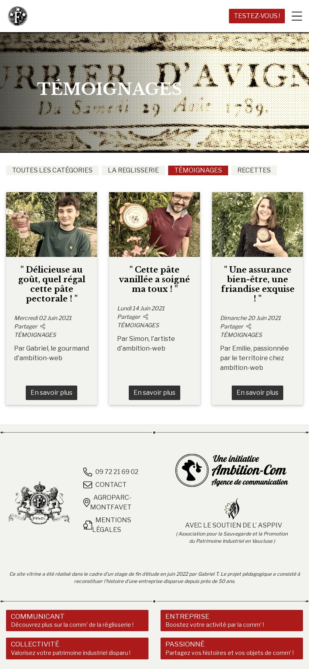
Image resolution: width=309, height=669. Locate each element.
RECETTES (254, 170)
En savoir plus (51, 392)
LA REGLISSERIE (133, 170)
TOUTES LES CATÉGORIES (52, 170)
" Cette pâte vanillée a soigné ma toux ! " (154, 279)
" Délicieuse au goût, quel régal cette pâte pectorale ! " (51, 284)
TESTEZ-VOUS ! (257, 16)
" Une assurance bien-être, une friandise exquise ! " (258, 284)
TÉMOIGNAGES (198, 170)
